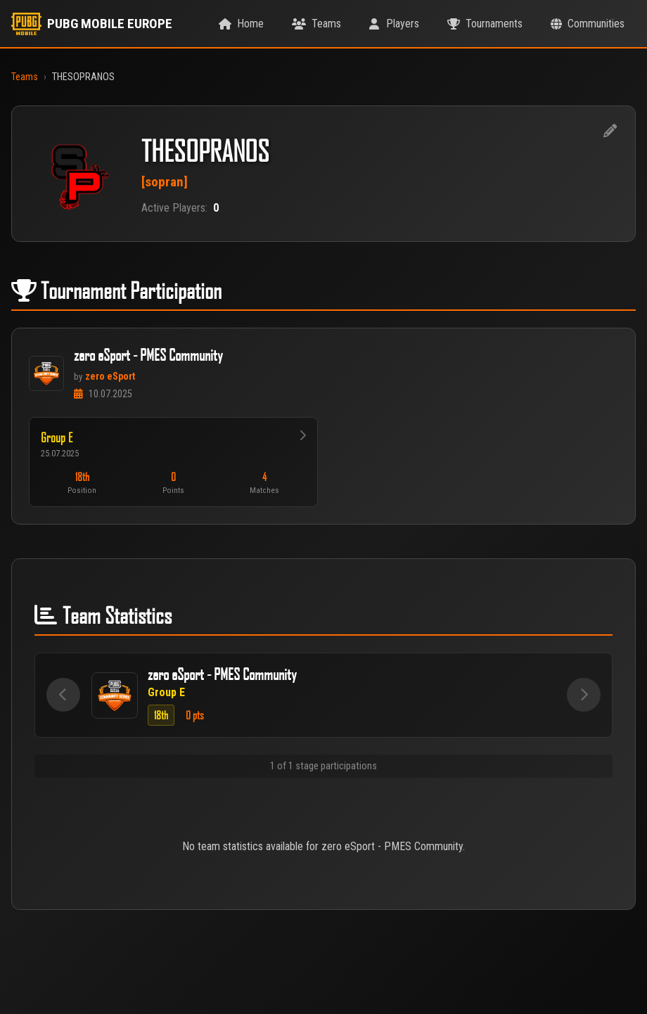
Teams (24, 77)
